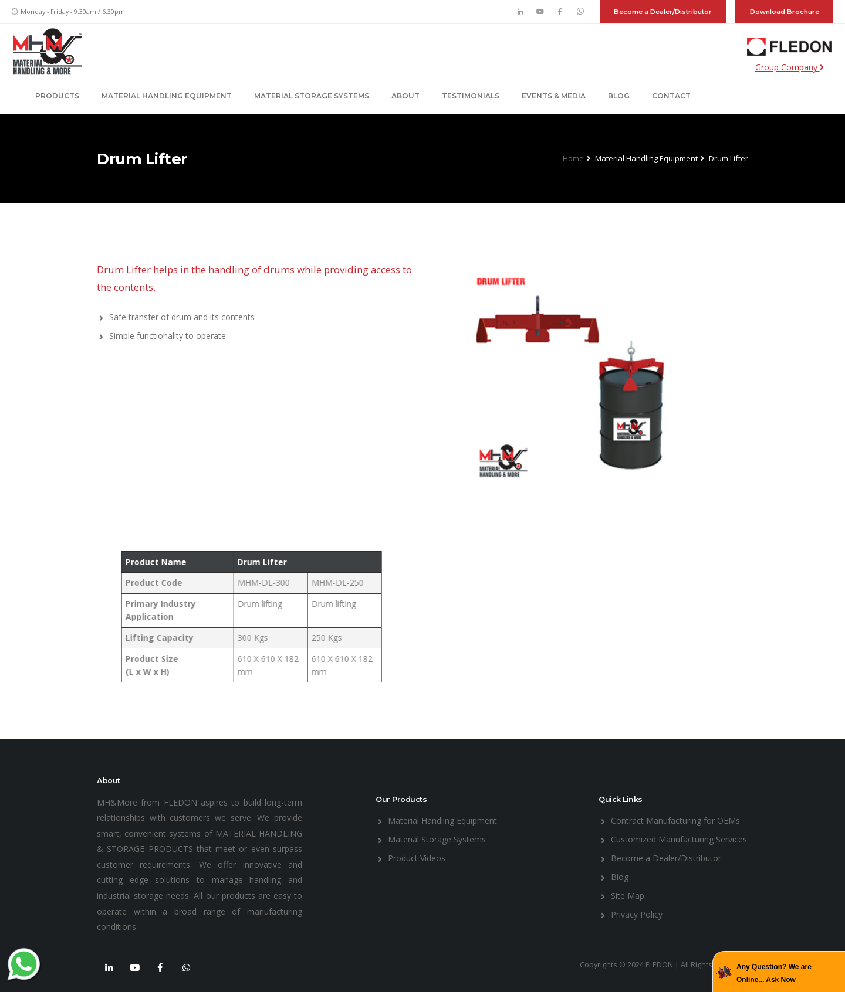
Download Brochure (784, 12)
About (405, 95)
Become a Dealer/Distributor (663, 12)
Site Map (627, 895)
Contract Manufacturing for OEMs (675, 820)
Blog (619, 95)
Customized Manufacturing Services (679, 839)
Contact (671, 95)
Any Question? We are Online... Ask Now (774, 973)
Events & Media (554, 95)
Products (57, 95)
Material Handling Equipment (167, 95)
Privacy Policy (637, 914)
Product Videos (416, 858)
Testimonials (470, 95)
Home (573, 158)
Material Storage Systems (311, 95)
